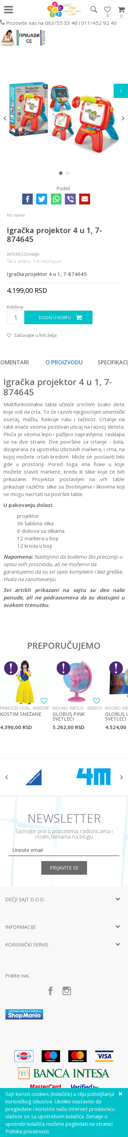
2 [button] (69, 174)
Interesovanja (23, 254)
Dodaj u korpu (55, 317)
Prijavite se (64, 867)
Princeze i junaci (16, 708)
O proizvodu (64, 362)
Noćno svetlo (68, 708)
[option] (64, 117)
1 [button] (62, 174)
